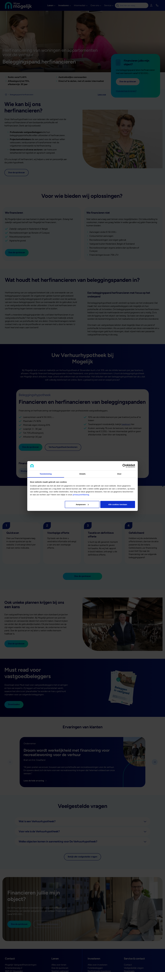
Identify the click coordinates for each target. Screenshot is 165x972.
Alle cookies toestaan (117, 504)
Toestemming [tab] (46, 474)
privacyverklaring (81, 495)
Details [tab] (82, 474)
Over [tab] (119, 474)
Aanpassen (82, 504)
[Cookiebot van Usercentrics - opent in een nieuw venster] (124, 466)
